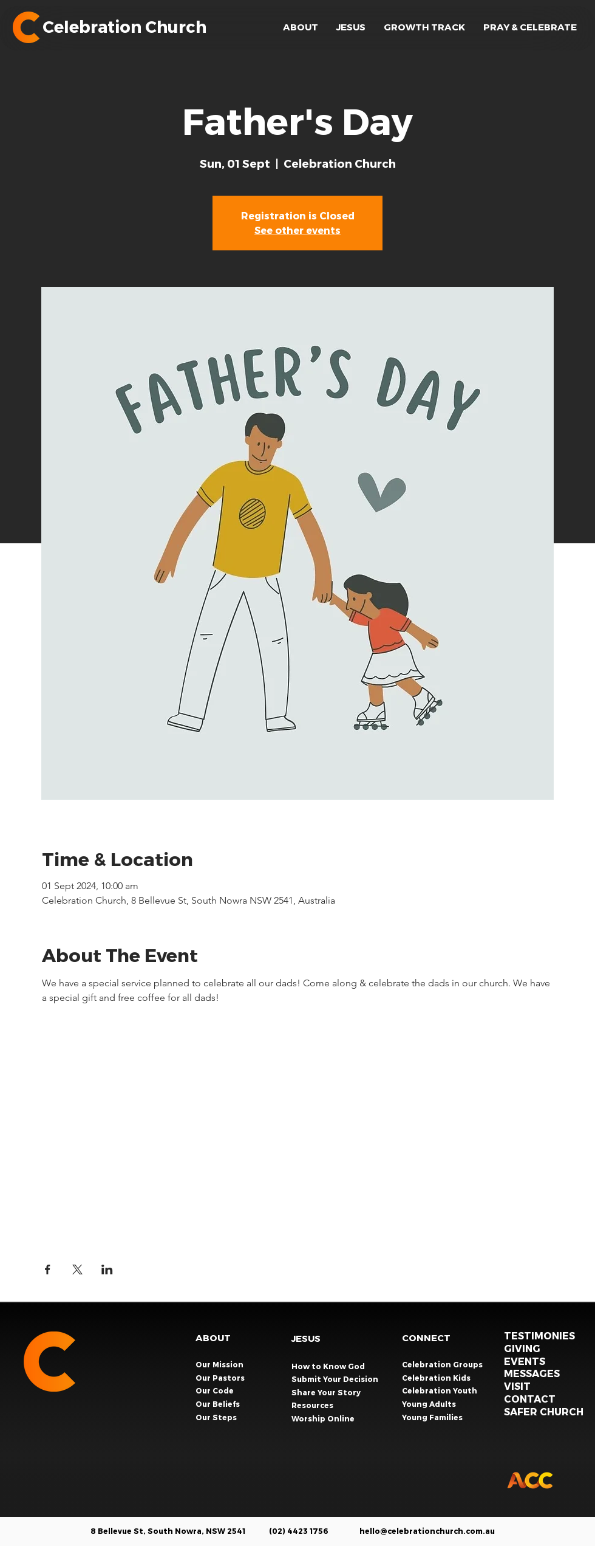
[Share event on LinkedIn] (107, 1269)
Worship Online (323, 1418)
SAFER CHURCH (543, 1411)
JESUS (306, 1338)
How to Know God (328, 1366)
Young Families (433, 1417)
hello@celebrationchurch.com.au (427, 1531)
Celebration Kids (437, 1377)
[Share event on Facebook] (47, 1269)
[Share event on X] (77, 1269)
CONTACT (530, 1398)
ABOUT (213, 1337)
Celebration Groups (443, 1364)
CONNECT (426, 1337)
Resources (312, 1405)
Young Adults (430, 1404)
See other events (297, 230)
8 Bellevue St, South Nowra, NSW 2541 (167, 1531)
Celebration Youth (440, 1390)
